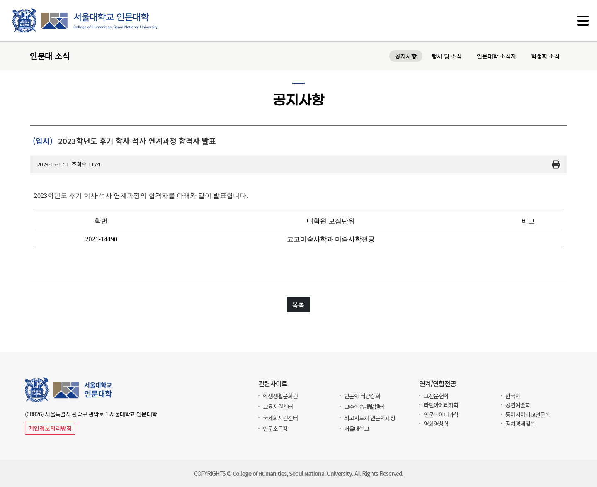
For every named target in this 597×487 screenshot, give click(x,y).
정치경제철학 (520, 423)
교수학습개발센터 (364, 406)
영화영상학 (436, 423)
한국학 (512, 396)
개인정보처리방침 (50, 428)
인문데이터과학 (441, 414)
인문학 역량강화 (362, 396)
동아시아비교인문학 (527, 414)
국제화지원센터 (280, 418)
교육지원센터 (278, 406)
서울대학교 (356, 428)
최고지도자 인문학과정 (369, 418)
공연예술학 (517, 405)
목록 (298, 306)
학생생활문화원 (280, 396)
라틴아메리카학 (441, 405)
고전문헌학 (436, 396)
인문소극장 (275, 428)
